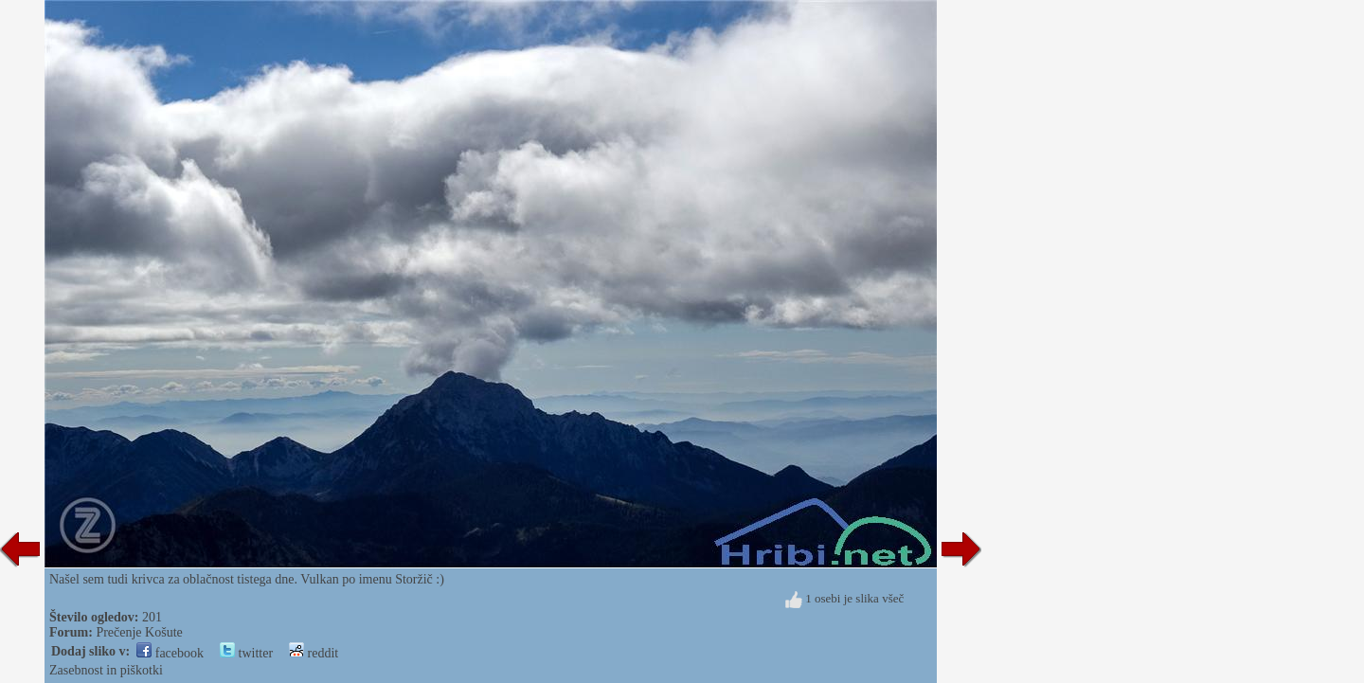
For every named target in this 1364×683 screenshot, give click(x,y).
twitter (246, 653)
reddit (313, 653)
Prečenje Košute (139, 632)
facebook (170, 653)
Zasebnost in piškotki (106, 670)
